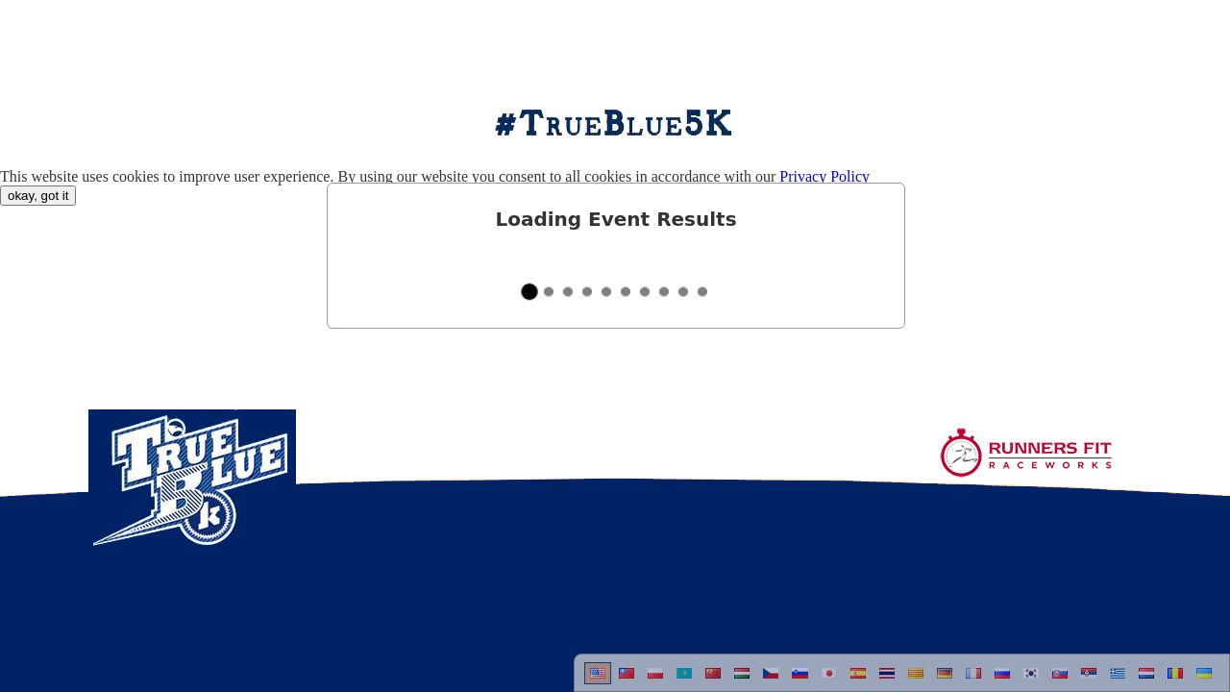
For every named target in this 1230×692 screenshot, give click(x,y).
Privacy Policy (824, 176)
